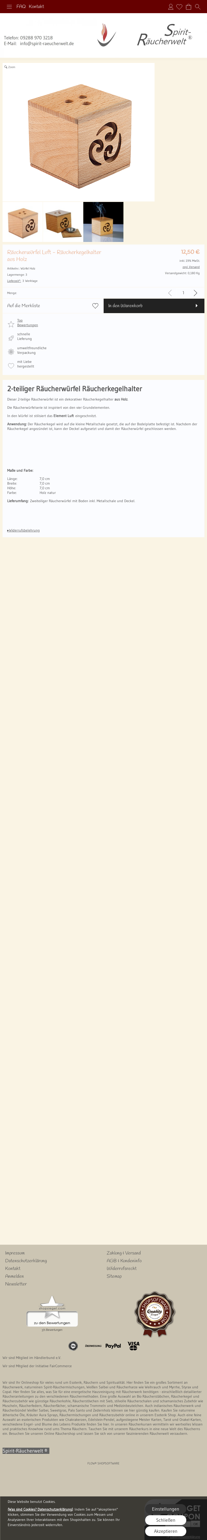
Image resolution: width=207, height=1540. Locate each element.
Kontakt (36, 7)
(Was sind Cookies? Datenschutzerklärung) (40, 1509)
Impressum (15, 1253)
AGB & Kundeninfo (124, 1261)
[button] (9, 6)
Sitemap (114, 1276)
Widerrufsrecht (122, 1269)
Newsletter (16, 1284)
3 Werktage (22, 281)
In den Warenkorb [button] (125, 306)
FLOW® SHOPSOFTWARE (103, 1463)
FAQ (21, 7)
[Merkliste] (179, 6)
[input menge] (183, 292)
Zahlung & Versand (124, 1253)
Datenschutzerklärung (26, 1261)
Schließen (165, 1520)
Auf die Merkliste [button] (23, 306)
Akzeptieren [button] (165, 1531)
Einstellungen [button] (165, 1509)
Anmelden (170, 7)
